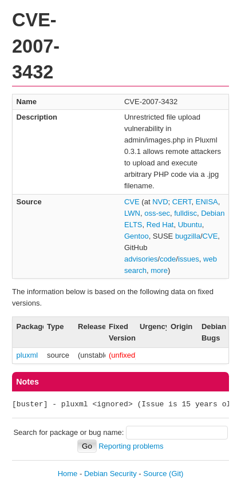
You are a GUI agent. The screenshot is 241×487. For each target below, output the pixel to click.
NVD (160, 201)
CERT (182, 201)
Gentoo (136, 236)
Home (68, 473)
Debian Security (110, 473)
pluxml (27, 355)
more (159, 270)
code (168, 259)
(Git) (176, 473)
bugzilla (187, 236)
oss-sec (157, 213)
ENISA (207, 201)
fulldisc (185, 213)
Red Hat (160, 224)
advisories (141, 259)
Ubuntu (190, 224)
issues (188, 259)
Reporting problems (130, 446)
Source (155, 473)
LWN (132, 213)
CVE (132, 201)
